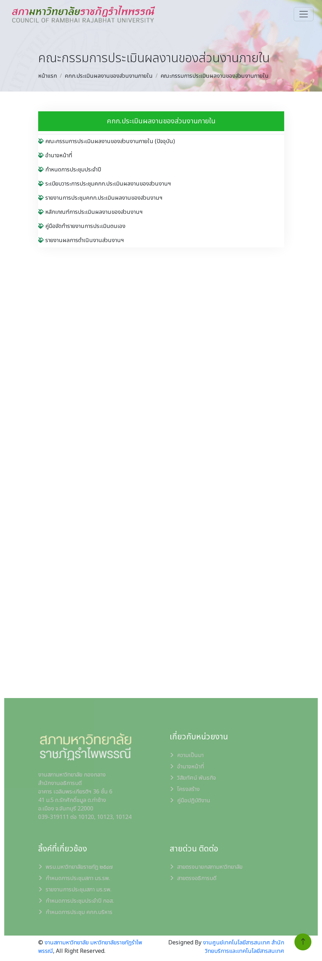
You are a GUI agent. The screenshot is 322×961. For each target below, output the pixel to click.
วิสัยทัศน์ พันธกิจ (196, 778)
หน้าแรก (47, 76)
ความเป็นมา (190, 755)
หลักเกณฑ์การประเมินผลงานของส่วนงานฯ (90, 212)
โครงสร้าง (188, 789)
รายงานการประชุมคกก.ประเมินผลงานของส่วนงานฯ (100, 198)
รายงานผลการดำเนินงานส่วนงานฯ (81, 240)
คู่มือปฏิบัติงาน (193, 800)
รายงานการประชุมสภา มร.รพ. (78, 889)
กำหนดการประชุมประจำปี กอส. (80, 901)
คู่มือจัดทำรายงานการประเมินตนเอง (81, 226)
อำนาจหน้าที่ (55, 155)
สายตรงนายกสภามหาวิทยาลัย (209, 867)
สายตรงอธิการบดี (196, 878)
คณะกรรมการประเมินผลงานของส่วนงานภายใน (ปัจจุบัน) (106, 141)
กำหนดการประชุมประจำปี (69, 169)
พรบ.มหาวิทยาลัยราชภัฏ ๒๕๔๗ (79, 867)
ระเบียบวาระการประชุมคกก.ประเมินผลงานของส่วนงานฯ (104, 184)
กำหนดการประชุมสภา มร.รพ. (78, 878)
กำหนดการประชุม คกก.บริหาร (79, 912)
